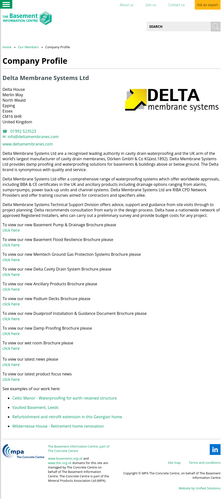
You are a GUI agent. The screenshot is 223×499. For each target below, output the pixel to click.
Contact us (176, 4)
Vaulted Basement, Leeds (35, 407)
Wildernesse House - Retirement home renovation (58, 426)
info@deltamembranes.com (33, 136)
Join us (151, 4)
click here (11, 230)
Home (7, 47)
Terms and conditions (205, 462)
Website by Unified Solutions (200, 488)
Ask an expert (207, 4)
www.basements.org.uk (65, 458)
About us (127, 4)
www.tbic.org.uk (60, 463)
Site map (174, 462)
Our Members (28, 47)
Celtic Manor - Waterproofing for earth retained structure (64, 398)
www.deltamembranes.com (27, 144)
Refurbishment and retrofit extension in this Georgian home (67, 416)
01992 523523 (22, 131)
